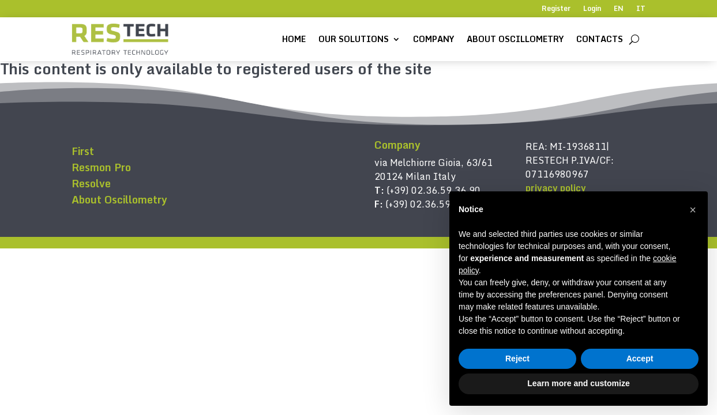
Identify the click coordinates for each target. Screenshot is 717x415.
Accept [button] (640, 358)
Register (556, 9)
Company (433, 39)
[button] (693, 210)
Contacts (599, 39)
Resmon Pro (101, 167)
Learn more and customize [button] (578, 383)
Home (294, 39)
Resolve (91, 183)
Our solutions (353, 39)
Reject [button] (517, 358)
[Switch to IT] (640, 11)
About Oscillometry (515, 39)
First (83, 151)
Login (592, 9)
